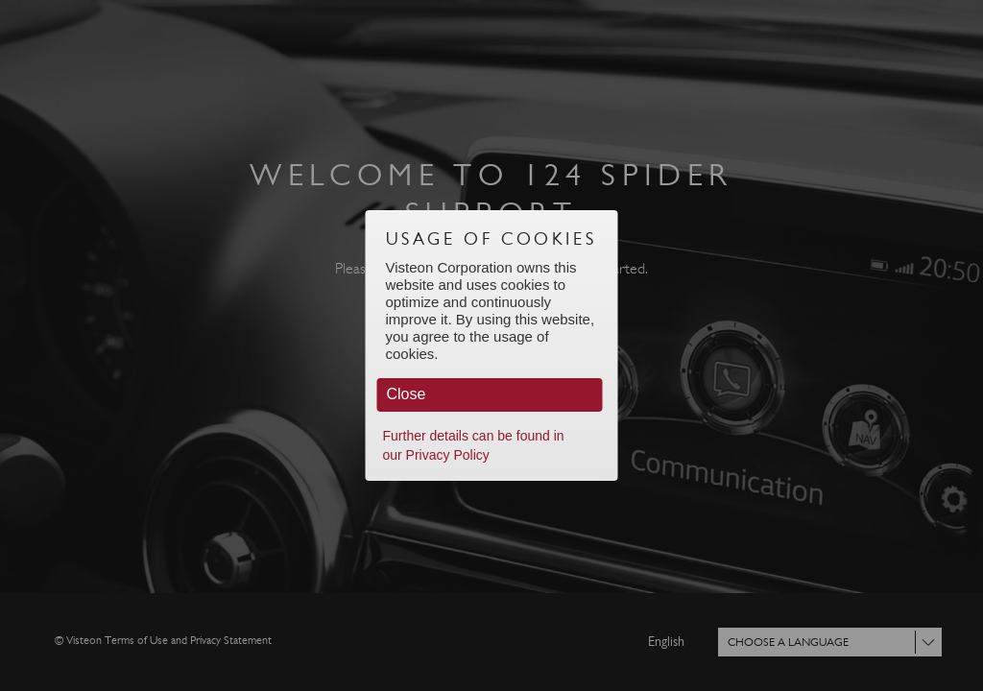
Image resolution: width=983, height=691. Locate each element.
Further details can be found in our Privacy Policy (473, 445)
